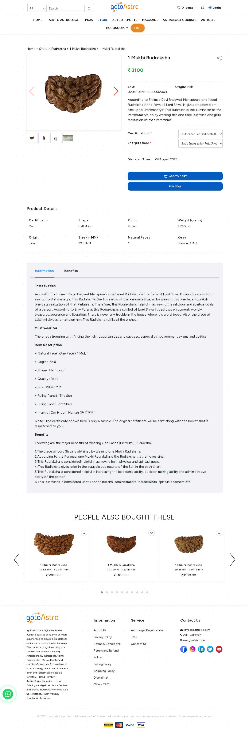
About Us (100, 628)
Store (103, 20)
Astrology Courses (180, 20)
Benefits (71, 271)
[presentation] (16, 558)
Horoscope (115, 28)
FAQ (134, 635)
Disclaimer (101, 676)
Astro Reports (124, 20)
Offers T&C (101, 682)
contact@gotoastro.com (196, 627)
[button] (116, 91)
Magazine (150, 20)
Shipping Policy (104, 669)
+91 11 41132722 (192, 633)
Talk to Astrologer (64, 20)
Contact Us (139, 642)
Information (44, 271)
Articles (208, 20)
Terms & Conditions (107, 642)
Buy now (175, 186)
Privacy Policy (103, 635)
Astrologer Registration (147, 628)
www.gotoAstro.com (193, 638)
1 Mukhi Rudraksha (83, 49)
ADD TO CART (175, 176)
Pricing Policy (102, 662)
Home (37, 20)
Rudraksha (58, 49)
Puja (89, 20)
